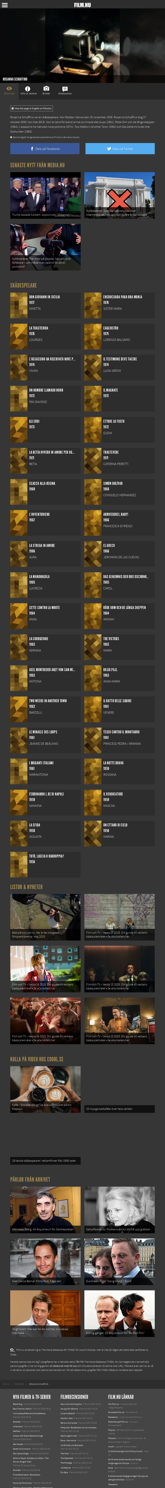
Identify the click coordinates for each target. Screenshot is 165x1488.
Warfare (16, 1408)
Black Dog (17, 1380)
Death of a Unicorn (22, 1425)
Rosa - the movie (68, 1417)
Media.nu (112, 1466)
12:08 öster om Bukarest (72, 1422)
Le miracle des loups (93, 122)
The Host (65, 1430)
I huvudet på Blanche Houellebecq (29, 1390)
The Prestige (66, 1439)
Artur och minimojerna (71, 1380)
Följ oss (111, 1406)
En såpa (64, 1449)
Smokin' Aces (67, 1395)
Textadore (113, 1461)
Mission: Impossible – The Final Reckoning (33, 1464)
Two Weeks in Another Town (91, 126)
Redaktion (113, 1394)
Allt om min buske (69, 1399)
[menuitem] (6, 1361)
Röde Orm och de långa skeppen (135, 122)
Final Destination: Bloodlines (26, 1451)
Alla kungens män (69, 1412)
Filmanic (112, 1415)
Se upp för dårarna (69, 1385)
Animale (17, 1446)
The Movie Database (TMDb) (99, 1338)
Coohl (111, 1423)
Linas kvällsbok (68, 1390)
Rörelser (17, 1398)
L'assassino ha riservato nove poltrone (42, 126)
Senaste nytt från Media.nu (37, 165)
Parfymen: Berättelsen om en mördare (78, 1404)
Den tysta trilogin (21, 1430)
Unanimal (17, 1403)
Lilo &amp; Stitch (21, 1472)
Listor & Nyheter (26, 882)
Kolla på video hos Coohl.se (37, 1047)
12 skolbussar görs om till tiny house (125, 1428)
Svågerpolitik (114, 1477)
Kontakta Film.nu (116, 1389)
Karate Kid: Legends (22, 1477)
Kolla (110, 1444)
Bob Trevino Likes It (22, 1385)
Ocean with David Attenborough (28, 1412)
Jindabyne (66, 1444)
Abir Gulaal (18, 1421)
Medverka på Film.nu (118, 1398)
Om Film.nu (113, 1380)
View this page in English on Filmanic (32, 108)
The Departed (67, 1435)
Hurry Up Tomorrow (22, 1460)
